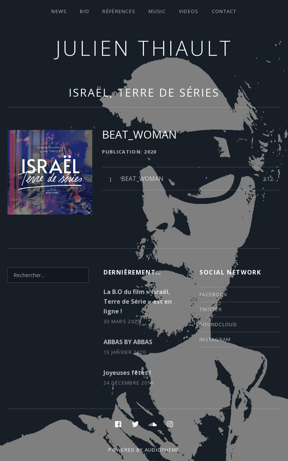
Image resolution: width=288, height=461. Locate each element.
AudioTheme (162, 449)
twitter (211, 309)
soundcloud (218, 324)
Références (118, 11)
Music (157, 11)
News (59, 11)
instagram (215, 339)
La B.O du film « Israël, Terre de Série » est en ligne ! (138, 301)
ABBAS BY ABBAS (128, 342)
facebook (214, 294)
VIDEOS (189, 11)
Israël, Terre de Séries (144, 92)
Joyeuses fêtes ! (127, 373)
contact (224, 11)
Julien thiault (144, 48)
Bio (84, 11)
